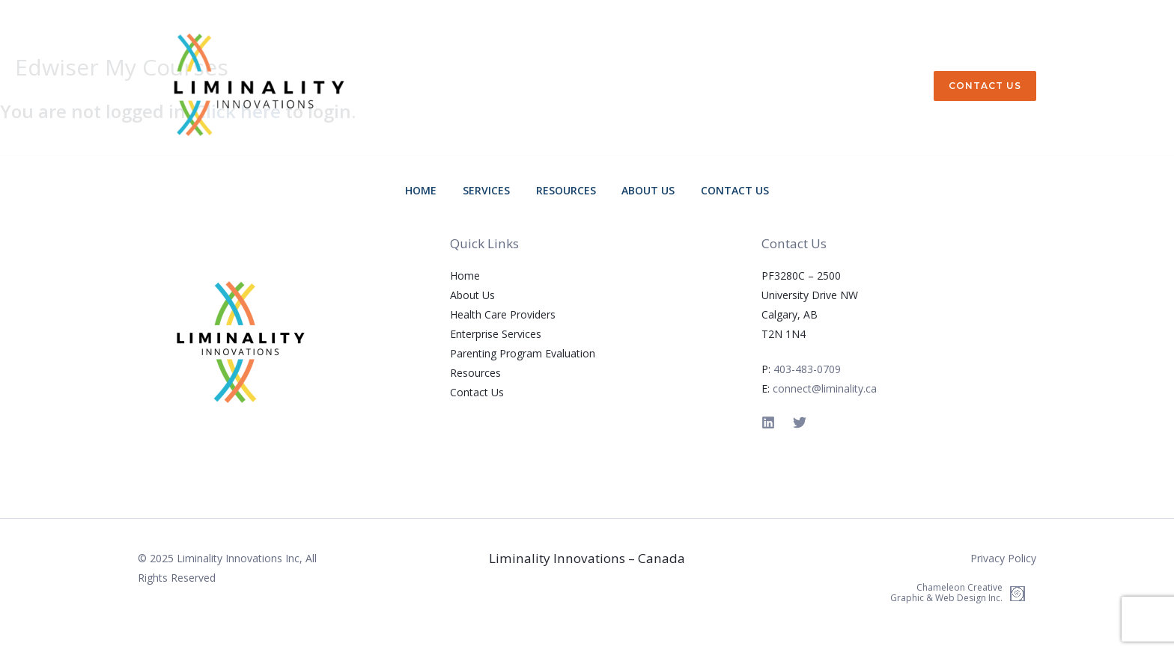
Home (437, 190)
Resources (566, 190)
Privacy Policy (1003, 558)
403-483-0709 (807, 369)
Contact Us (719, 190)
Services (494, 190)
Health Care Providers (503, 314)
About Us (640, 190)
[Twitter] (799, 422)
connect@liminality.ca (825, 388)
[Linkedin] (768, 422)
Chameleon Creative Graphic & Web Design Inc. (946, 592)
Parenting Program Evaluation (522, 353)
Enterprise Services (495, 334)
